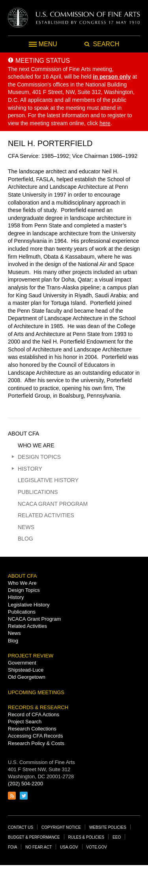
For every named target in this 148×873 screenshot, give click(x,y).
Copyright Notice (61, 827)
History (30, 469)
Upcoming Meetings (36, 692)
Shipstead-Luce (25, 670)
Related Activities (46, 515)
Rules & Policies (86, 837)
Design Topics (39, 457)
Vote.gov (96, 847)
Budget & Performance (34, 837)
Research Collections (32, 729)
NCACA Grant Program (53, 504)
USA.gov (69, 847)
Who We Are (36, 445)
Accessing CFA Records (35, 736)
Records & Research (38, 707)
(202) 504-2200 (25, 784)
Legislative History (48, 480)
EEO (116, 837)
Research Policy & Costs (36, 743)
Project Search (24, 722)
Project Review (30, 656)
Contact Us (20, 827)
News (26, 527)
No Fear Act (38, 847)
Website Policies (107, 827)
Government (22, 663)
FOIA (12, 847)
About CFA (23, 433)
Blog (25, 538)
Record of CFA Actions (33, 714)
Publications (38, 492)
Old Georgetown (26, 677)
